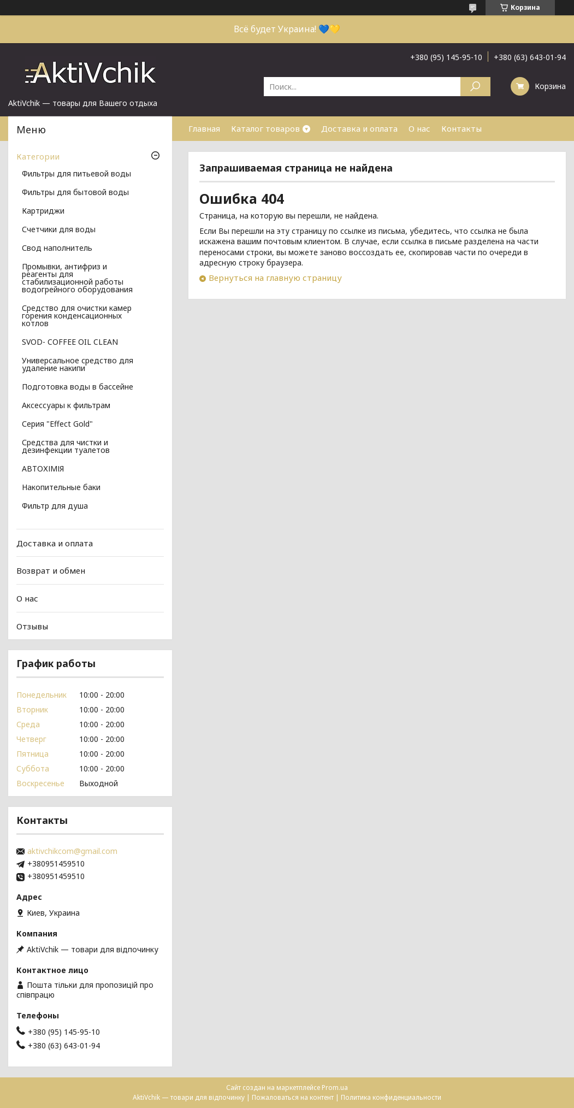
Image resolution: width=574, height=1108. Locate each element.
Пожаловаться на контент (293, 1097)
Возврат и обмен (50, 570)
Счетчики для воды (59, 230)
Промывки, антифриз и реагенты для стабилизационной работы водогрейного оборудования (77, 278)
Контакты (461, 128)
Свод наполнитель (57, 248)
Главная (204, 128)
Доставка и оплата (359, 128)
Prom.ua (335, 1087)
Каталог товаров (265, 128)
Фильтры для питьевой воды (76, 174)
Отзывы (32, 625)
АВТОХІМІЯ (43, 469)
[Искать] (475, 86)
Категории (38, 156)
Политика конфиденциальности (391, 1097)
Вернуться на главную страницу (275, 277)
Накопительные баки (61, 488)
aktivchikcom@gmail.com (72, 851)
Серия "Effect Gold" (57, 424)
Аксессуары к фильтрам (66, 406)
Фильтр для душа (55, 506)
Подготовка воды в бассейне (77, 387)
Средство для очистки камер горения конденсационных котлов (77, 316)
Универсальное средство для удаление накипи (77, 365)
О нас (419, 128)
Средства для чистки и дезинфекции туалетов (66, 447)
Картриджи (43, 211)
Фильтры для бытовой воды (75, 192)
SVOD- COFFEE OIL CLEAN (70, 342)
